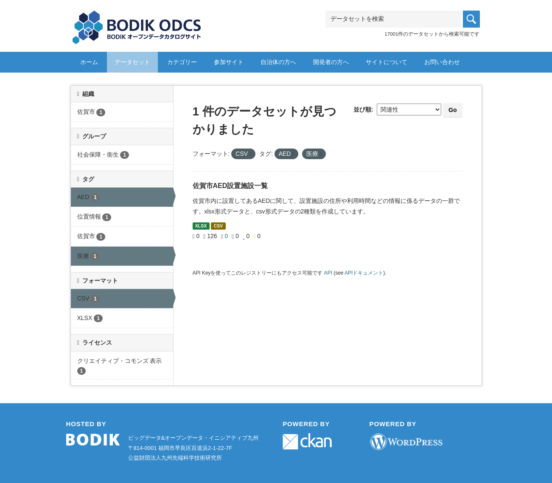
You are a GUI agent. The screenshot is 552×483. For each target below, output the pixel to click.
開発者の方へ (331, 62)
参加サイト (229, 62)
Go (452, 110)
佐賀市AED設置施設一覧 (230, 185)
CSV (218, 225)
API (328, 273)
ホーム (89, 62)
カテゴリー (182, 62)
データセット (132, 62)
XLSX (201, 225)
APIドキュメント (364, 273)
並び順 (362, 109)
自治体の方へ (278, 62)
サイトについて (386, 62)
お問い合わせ (442, 62)
